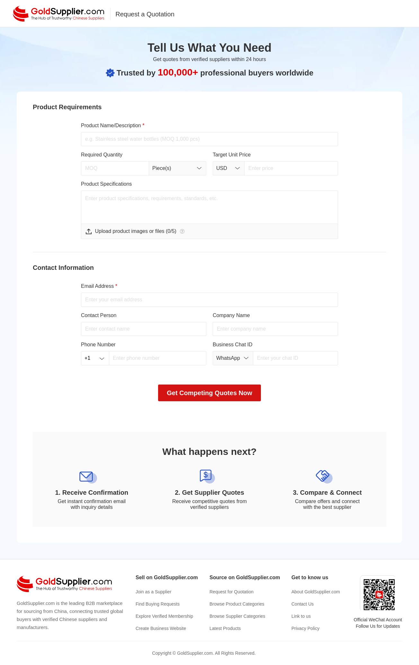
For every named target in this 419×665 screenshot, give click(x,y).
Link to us (301, 616)
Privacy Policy (305, 628)
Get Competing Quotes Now (209, 392)
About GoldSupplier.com (315, 591)
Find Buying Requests (158, 604)
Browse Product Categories (236, 604)
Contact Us (302, 604)
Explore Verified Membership (164, 616)
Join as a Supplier (153, 591)
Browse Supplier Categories (237, 616)
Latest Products (225, 628)
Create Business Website (161, 628)
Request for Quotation (231, 591)
